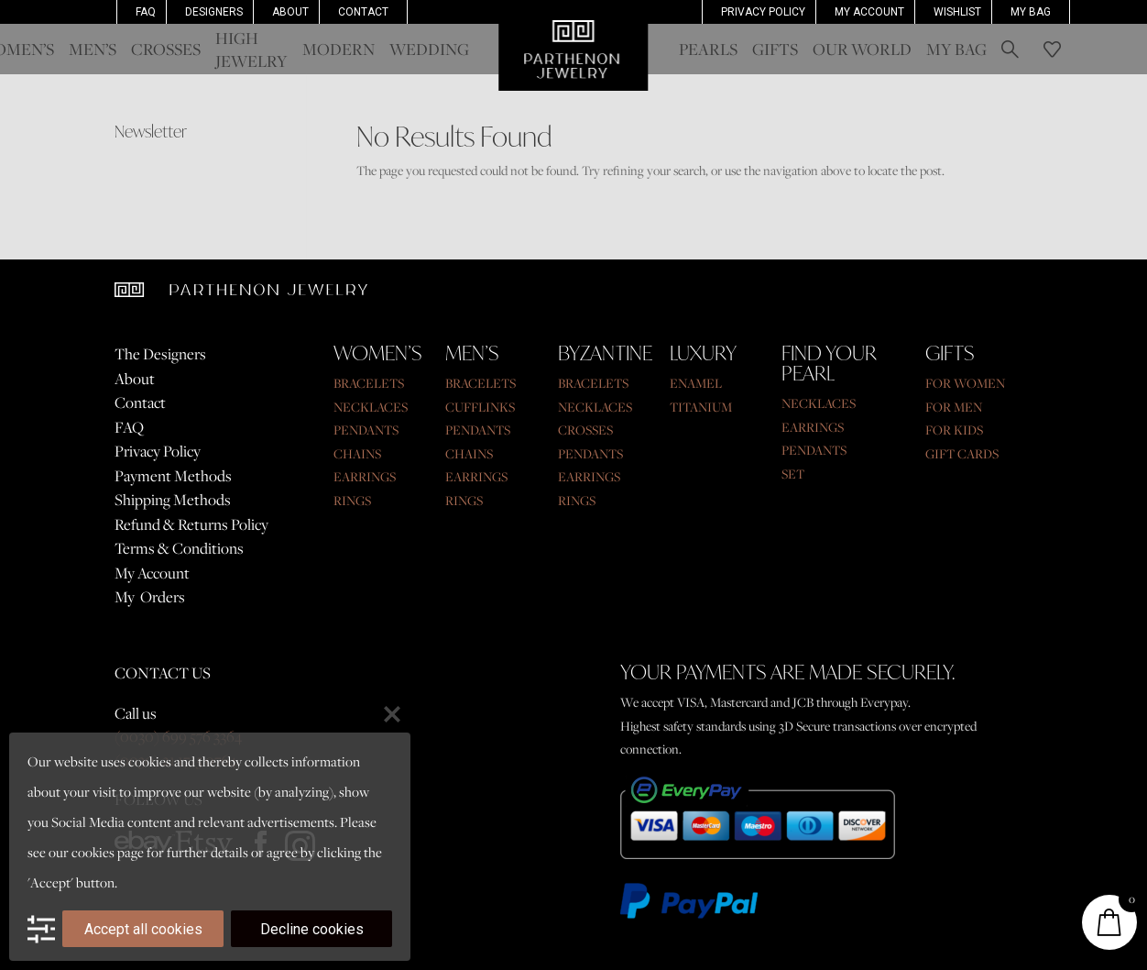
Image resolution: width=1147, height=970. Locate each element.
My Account (152, 573)
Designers (214, 12)
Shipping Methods (173, 500)
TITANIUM (701, 407)
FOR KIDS (954, 430)
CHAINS (357, 454)
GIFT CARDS (962, 454)
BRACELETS (368, 383)
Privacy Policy (763, 12)
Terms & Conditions (179, 548)
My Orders (150, 597)
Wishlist (957, 12)
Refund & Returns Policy (191, 524)
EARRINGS (364, 477)
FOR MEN (953, 407)
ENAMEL (696, 383)
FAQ (146, 12)
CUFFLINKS (480, 407)
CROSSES (585, 430)
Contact (363, 12)
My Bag (1030, 12)
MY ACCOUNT (869, 12)
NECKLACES (370, 407)
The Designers (160, 354)
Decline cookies (312, 929)
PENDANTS (366, 430)
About (290, 12)
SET (792, 474)
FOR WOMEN (965, 383)
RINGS (352, 500)
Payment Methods (173, 476)
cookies (93, 852)
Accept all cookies (143, 929)
